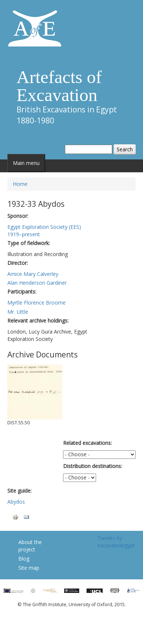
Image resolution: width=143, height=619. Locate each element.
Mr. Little (17, 311)
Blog (23, 558)
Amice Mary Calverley (32, 273)
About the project (30, 546)
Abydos (16, 501)
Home (20, 183)
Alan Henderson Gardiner (37, 282)
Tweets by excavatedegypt (116, 542)
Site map (28, 567)
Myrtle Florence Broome (36, 302)
